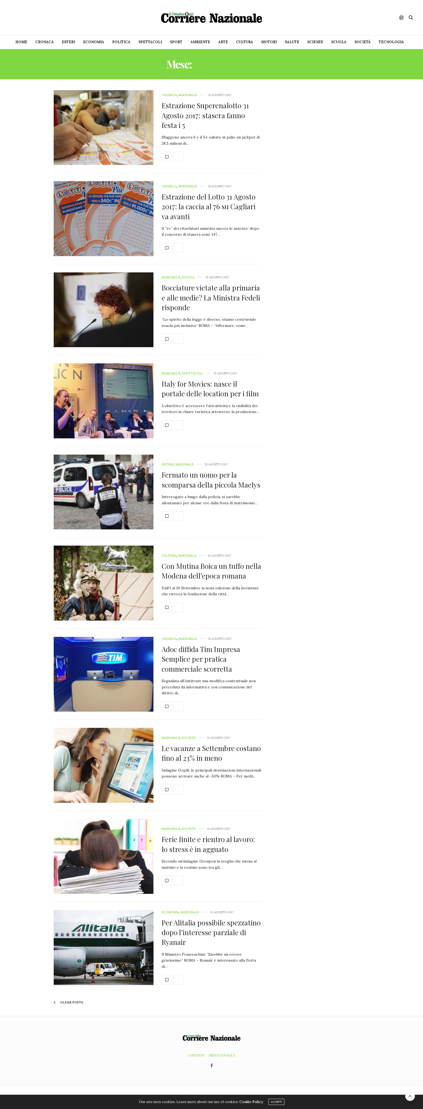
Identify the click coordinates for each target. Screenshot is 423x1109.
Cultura (244, 42)
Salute (292, 42)
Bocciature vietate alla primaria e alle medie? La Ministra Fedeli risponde (211, 297)
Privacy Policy (222, 1055)
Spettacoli (150, 42)
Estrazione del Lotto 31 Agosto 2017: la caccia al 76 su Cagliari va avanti (208, 206)
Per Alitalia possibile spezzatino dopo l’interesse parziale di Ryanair (211, 932)
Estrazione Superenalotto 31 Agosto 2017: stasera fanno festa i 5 (205, 115)
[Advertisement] (323, 171)
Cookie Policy (251, 1102)
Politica (121, 42)
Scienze (315, 42)
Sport (176, 42)
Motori (269, 42)
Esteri (68, 42)
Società (362, 42)
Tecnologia (391, 42)
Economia (93, 42)
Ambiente (200, 42)
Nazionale (187, 95)
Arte (223, 42)
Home (21, 42)
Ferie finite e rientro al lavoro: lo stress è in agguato (208, 844)
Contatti (196, 1055)
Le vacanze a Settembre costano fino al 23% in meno (211, 753)
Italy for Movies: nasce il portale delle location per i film (210, 388)
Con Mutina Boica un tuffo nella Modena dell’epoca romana (211, 570)
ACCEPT (276, 1102)
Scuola (338, 42)
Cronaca (44, 42)
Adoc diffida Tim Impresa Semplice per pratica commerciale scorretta (201, 659)
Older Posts (68, 1002)
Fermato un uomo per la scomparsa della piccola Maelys (211, 479)
